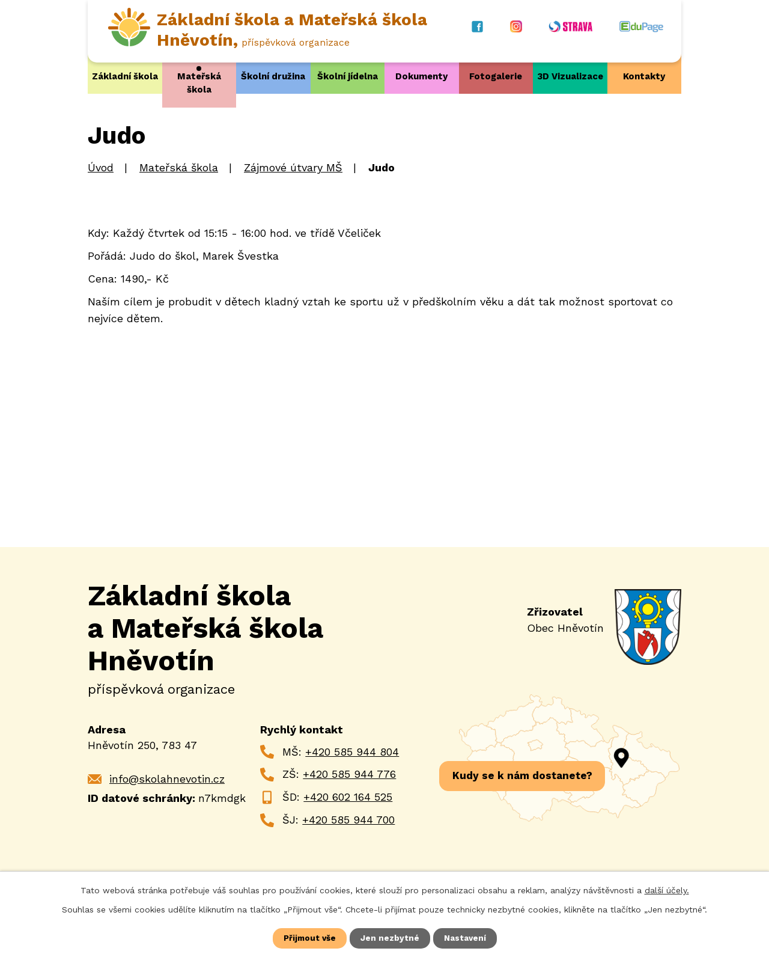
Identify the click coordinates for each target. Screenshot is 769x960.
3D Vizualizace (570, 76)
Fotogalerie (495, 76)
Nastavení (466, 938)
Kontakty (644, 76)
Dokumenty (421, 76)
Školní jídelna (347, 76)
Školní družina (273, 76)
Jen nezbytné (390, 938)
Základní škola (125, 76)
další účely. (667, 889)
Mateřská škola (199, 83)
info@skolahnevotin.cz (167, 778)
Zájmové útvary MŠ (293, 167)
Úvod (101, 167)
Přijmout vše (309, 938)
